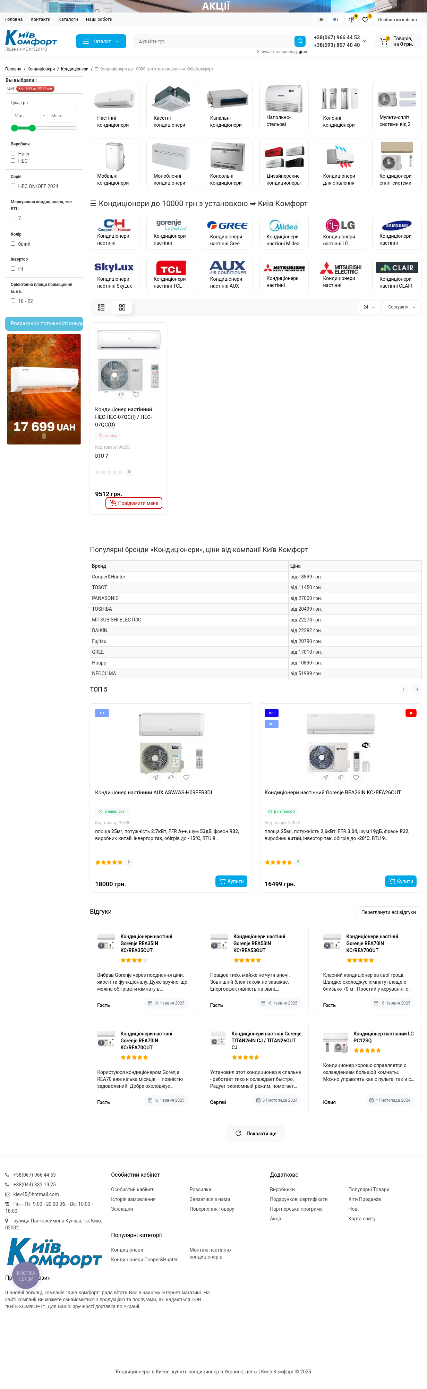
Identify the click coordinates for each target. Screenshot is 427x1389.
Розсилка (201, 1189)
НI (17, 269)
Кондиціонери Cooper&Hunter (144, 1259)
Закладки (122, 1209)
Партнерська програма (296, 1209)
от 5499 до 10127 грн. (35, 88)
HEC (19, 161)
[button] (404, 689)
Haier (20, 153)
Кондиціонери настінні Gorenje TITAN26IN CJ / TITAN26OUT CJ (267, 1040)
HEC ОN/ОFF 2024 (34, 186)
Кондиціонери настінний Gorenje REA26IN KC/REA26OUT (333, 792)
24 (369, 307)
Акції (275, 1218)
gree (303, 51)
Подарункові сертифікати (299, 1199)
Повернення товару (212, 1209)
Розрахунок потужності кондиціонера (47, 323)
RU (335, 19)
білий (21, 244)
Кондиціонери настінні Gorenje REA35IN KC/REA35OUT (146, 943)
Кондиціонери (127, 1250)
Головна (14, 19)
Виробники (282, 1189)
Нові (354, 1209)
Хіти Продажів (365, 1199)
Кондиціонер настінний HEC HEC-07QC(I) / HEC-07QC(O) (123, 417)
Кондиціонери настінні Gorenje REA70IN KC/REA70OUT (372, 943)
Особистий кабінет (398, 19)
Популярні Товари (369, 1189)
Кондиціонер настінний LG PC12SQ (383, 1037)
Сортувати (401, 307)
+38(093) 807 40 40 (337, 45)
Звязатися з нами (210, 1199)
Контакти (40, 19)
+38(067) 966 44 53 (337, 37)
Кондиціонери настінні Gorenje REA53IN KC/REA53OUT (259, 943)
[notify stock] (134, 503)
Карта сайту (362, 1218)
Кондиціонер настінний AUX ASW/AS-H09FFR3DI (153, 792)
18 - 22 (22, 301)
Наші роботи (99, 19)
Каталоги (68, 19)
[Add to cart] (231, 881)
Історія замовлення (133, 1199)
